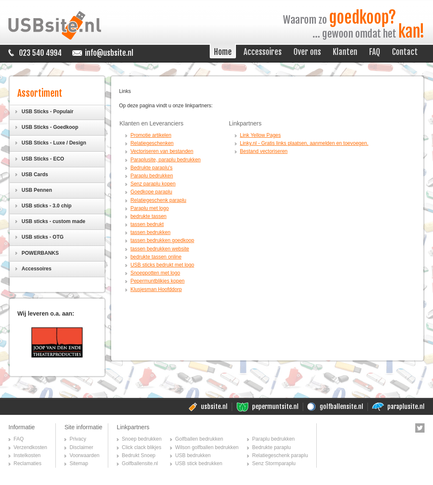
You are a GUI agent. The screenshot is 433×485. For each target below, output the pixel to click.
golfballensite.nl (341, 407)
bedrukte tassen (148, 216)
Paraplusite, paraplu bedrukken (165, 160)
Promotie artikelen (150, 135)
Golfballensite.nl (140, 463)
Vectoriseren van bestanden (161, 151)
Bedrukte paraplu (271, 447)
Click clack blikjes (141, 447)
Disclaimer (81, 447)
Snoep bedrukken (142, 439)
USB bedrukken (193, 455)
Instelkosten (27, 455)
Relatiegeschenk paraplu (158, 200)
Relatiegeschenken (151, 143)
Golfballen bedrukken (199, 439)
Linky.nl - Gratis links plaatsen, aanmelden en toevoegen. (304, 143)
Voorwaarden (84, 455)
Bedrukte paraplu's (151, 168)
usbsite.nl (214, 407)
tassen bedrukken (150, 232)
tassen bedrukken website (159, 249)
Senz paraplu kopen (152, 184)
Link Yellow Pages (260, 135)
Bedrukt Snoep (138, 455)
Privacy (77, 439)
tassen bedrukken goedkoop (162, 240)
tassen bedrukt (147, 224)
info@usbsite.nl (109, 52)
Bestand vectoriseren (264, 151)
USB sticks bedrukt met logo (162, 265)
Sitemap (78, 463)
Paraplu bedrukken (151, 176)
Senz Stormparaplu (274, 463)
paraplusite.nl (406, 407)
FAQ (19, 439)
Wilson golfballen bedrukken (206, 447)
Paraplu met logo (149, 208)
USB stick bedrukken (198, 463)
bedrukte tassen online (155, 257)
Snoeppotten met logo (155, 273)
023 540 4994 (40, 52)
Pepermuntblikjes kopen (157, 281)
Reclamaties (27, 463)
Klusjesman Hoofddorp (155, 289)
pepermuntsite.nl (275, 407)
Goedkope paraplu (151, 192)
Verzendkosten (30, 447)
